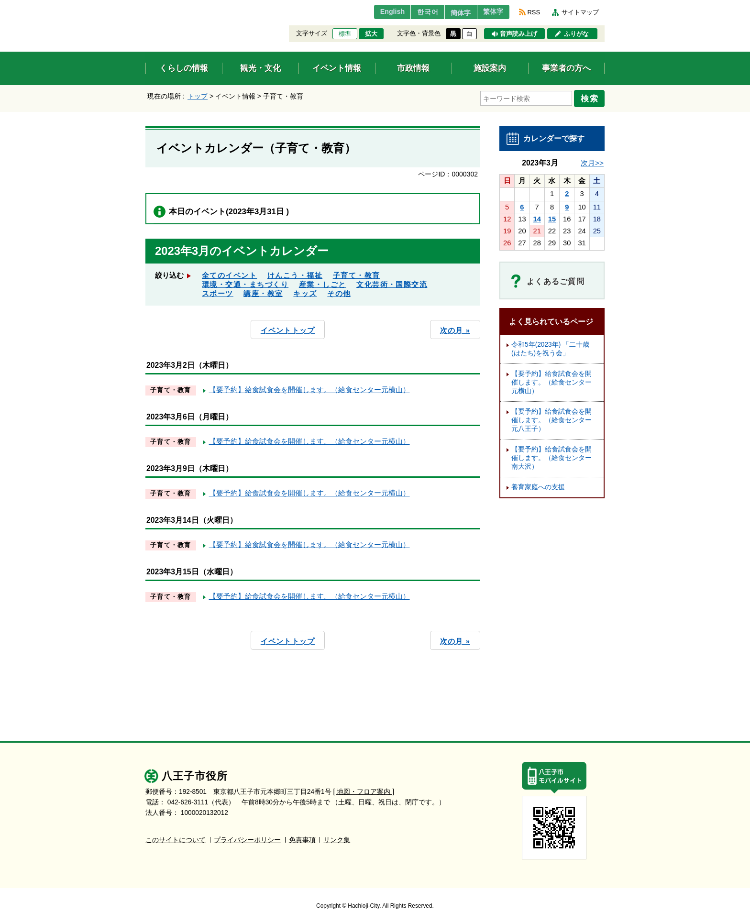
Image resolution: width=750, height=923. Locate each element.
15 (552, 216)
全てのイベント (229, 273)
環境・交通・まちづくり (245, 282)
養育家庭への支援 (538, 484)
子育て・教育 (356, 273)
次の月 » (455, 328)
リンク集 (336, 836)
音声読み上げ (518, 34)
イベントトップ (288, 328)
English (376, 12)
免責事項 (302, 836)
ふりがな (576, 34)
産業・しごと (322, 282)
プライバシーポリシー (247, 836)
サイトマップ (580, 12)
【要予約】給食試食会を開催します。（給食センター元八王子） (551, 418)
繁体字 (491, 12)
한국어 (415, 12)
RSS (534, 12)
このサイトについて (175, 836)
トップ (198, 96)
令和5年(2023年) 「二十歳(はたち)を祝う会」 (550, 346)
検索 (591, 97)
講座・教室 (263, 292)
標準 (345, 34)
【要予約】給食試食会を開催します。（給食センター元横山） (309, 387)
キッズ (305, 292)
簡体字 (453, 13)
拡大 (371, 34)
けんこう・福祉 (294, 273)
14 (537, 216)
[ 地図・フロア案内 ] (363, 788)
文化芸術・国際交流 (391, 282)
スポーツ (217, 292)
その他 (339, 292)
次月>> (592, 160)
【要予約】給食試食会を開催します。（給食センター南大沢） (551, 455)
